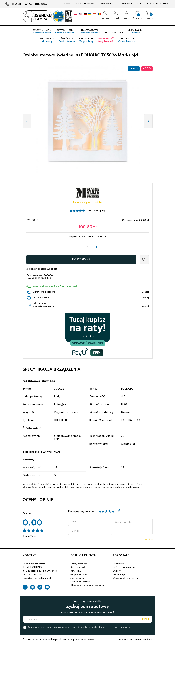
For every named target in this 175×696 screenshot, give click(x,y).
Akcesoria (47, 40)
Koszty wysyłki (78, 567)
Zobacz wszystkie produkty (87, 202)
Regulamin (118, 564)
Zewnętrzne (64, 31)
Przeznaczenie (114, 33)
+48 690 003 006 (35, 4)
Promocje (86, 40)
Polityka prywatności (124, 567)
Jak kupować (77, 578)
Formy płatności (79, 564)
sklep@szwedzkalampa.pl (37, 578)
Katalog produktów (157, 4)
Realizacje (127, 4)
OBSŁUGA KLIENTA (83, 555)
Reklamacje (119, 575)
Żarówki (67, 40)
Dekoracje (135, 31)
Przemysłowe (89, 31)
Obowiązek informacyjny (126, 578)
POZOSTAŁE (121, 555)
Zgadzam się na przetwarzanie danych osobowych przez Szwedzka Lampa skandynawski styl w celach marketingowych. (81, 627)
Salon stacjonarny (85, 4)
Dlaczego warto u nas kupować (87, 585)
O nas (67, 4)
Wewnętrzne (42, 31)
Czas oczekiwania (80, 582)
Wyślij (149, 540)
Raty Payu (75, 571)
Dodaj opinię (98, 211)
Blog (139, 4)
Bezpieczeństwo (79, 575)
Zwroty (117, 571)
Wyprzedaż (106, 40)
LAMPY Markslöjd (108, 4)
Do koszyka (81, 259)
